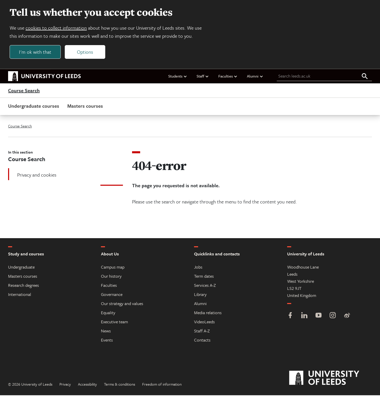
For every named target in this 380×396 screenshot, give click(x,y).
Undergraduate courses (33, 106)
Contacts (202, 340)
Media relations (208, 313)
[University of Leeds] (330, 379)
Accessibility (87, 385)
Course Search (24, 91)
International (19, 295)
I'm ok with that (35, 52)
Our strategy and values (122, 304)
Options (85, 52)
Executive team (114, 322)
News (106, 331)
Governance (111, 295)
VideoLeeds (204, 322)
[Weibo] (347, 316)
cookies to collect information (56, 28)
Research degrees (23, 286)
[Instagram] (333, 316)
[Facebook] (290, 316)
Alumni (255, 77)
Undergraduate (21, 268)
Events (107, 340)
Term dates (204, 277)
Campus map (112, 268)
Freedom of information (162, 385)
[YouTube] (318, 316)
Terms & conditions (119, 385)
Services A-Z (205, 286)
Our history (111, 277)
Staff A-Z (202, 331)
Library (200, 295)
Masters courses (85, 106)
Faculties (228, 77)
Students (177, 77)
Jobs (198, 268)
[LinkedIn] (304, 316)
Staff (203, 77)
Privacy (65, 385)
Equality (108, 313)
